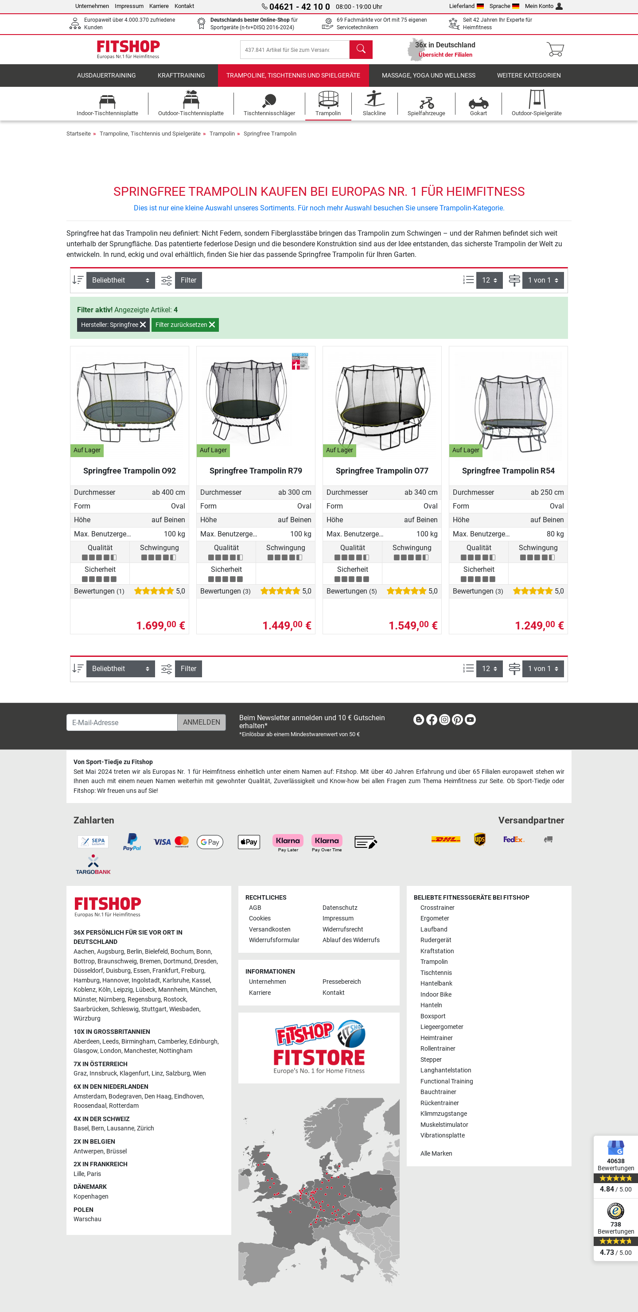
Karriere (159, 6)
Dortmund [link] (177, 961)
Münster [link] (85, 999)
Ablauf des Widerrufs (351, 940)
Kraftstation (437, 951)
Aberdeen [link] (87, 1041)
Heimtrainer (436, 1038)
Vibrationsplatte (442, 1135)
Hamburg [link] (87, 980)
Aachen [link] (84, 951)
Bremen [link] (150, 961)
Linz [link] (157, 1073)
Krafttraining (181, 81)
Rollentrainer (437, 1048)
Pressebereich (342, 982)
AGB (255, 908)
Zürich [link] (145, 1128)
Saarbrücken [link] (91, 1009)
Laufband (433, 929)
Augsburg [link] (110, 951)
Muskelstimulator (444, 1125)
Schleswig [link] (125, 1009)
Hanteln (431, 1005)
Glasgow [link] (85, 1051)
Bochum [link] (182, 951)
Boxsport (433, 1016)
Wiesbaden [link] (184, 1009)
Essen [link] (141, 970)
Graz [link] (80, 1073)
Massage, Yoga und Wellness (428, 81)
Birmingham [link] (138, 1041)
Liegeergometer (441, 1027)
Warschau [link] (87, 1219)
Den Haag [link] (157, 1096)
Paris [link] (94, 1174)
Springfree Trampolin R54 (508, 476)
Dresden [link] (205, 961)
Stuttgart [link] (154, 1009)
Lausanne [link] (120, 1128)
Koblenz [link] (85, 990)
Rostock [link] (174, 999)
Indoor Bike (435, 994)
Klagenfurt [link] (134, 1073)
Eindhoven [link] (188, 1096)
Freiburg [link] (192, 970)
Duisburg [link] (118, 970)
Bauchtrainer (438, 1092)
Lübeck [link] (146, 990)
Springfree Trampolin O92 (129, 476)
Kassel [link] (201, 980)
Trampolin (222, 139)
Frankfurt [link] (165, 970)
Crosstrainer (437, 908)
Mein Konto (544, 6)
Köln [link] (104, 990)
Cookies (260, 918)
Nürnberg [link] (112, 999)
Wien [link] (199, 1073)
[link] (418, 721)
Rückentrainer (439, 1103)
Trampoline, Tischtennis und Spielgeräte (293, 81)
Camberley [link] (172, 1041)
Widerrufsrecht (343, 929)
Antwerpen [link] (89, 1151)
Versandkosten (270, 929)
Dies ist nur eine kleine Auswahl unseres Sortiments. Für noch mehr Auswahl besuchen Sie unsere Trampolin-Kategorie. (319, 214)
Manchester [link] (140, 1051)
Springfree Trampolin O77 (382, 476)
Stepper (431, 1060)
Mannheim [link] (172, 990)
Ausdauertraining (106, 81)
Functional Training (446, 1081)
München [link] (203, 990)
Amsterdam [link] (90, 1096)
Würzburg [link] (87, 1018)
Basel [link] (81, 1128)
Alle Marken (436, 1153)
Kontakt (184, 6)
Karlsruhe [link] (176, 980)
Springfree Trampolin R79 (256, 476)
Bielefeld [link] (156, 951)
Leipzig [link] (123, 990)
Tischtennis (436, 973)
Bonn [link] (203, 951)
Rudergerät (435, 940)
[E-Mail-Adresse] (122, 722)
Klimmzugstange (443, 1114)
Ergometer (434, 918)
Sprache (505, 6)
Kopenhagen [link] (91, 1196)
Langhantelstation (445, 1070)
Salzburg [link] (178, 1073)
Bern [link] (97, 1128)
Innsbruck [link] (103, 1073)
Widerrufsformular (274, 940)
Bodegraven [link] (125, 1096)
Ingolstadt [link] (146, 980)
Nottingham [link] (175, 1051)
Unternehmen (92, 6)
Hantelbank (436, 983)
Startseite (78, 139)
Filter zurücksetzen (185, 330)
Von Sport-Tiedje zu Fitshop (113, 762)
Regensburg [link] (144, 999)
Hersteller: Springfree (113, 330)
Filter (188, 286)
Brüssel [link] (116, 1151)
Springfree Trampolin (270, 139)
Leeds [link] (110, 1041)
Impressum (129, 6)
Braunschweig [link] (117, 961)
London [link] (110, 1051)
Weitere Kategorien (529, 81)
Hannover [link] (115, 980)
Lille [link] (79, 1174)
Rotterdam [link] (124, 1106)
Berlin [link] (134, 951)
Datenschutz (340, 908)
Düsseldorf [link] (88, 970)
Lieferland (466, 6)
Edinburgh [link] (203, 1041)
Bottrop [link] (84, 961)
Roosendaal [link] (90, 1106)
